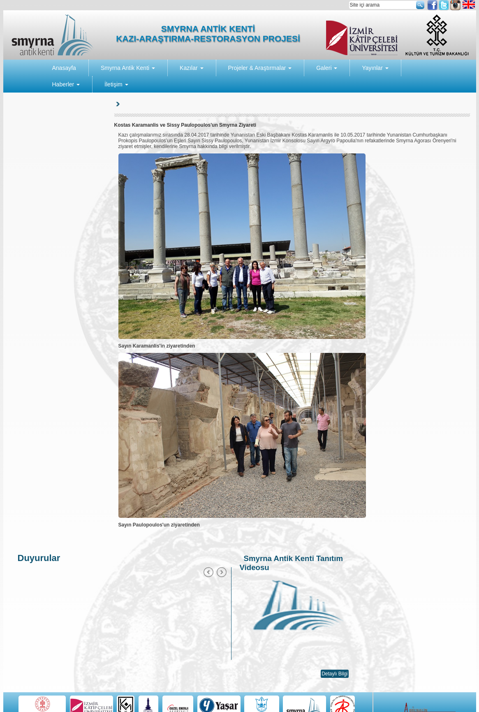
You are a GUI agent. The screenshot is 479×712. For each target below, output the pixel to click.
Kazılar (191, 68)
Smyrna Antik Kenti (128, 68)
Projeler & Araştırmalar (260, 68)
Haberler (66, 84)
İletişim (116, 84)
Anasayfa (64, 68)
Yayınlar (375, 68)
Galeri (326, 68)
